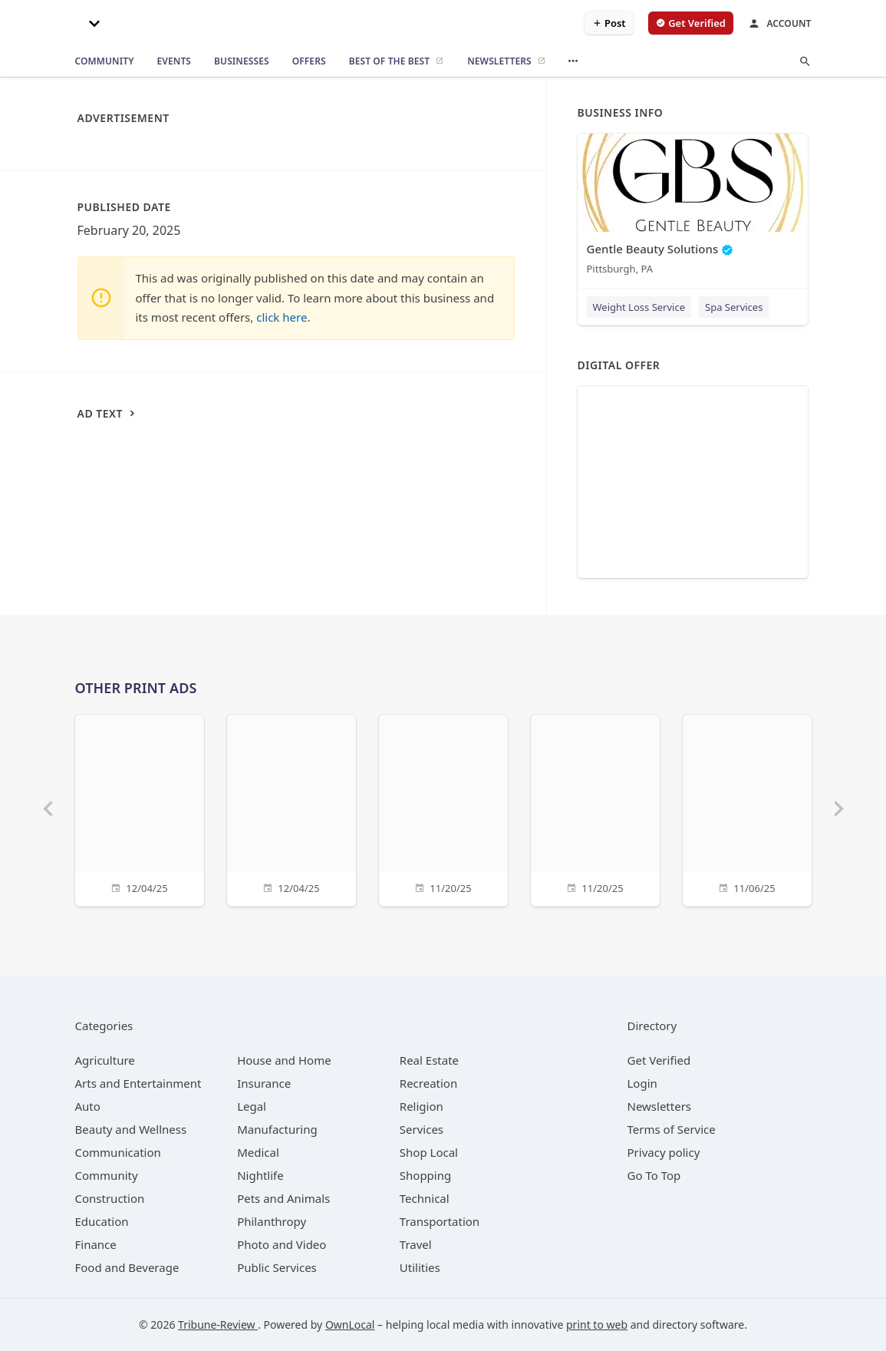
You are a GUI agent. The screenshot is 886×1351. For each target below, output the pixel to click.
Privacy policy (663, 1152)
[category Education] (102, 1221)
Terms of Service (671, 1129)
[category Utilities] (420, 1267)
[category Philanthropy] (271, 1221)
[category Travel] (416, 1244)
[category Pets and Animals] (283, 1198)
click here (281, 317)
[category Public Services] (277, 1267)
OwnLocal (350, 1324)
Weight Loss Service (639, 307)
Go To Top (654, 1175)
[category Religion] (421, 1106)
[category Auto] (87, 1106)
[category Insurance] (264, 1083)
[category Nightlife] (260, 1175)
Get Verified (659, 1060)
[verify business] (690, 23)
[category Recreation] (428, 1083)
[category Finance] (96, 1244)
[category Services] (421, 1129)
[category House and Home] (284, 1060)
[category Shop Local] (429, 1152)
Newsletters (659, 1106)
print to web (596, 1324)
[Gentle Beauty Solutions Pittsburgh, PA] (693, 207)
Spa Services (733, 307)
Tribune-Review (218, 1324)
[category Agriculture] (105, 1060)
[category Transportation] (439, 1221)
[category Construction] (110, 1198)
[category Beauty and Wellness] (131, 1129)
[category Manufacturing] (277, 1129)
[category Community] (106, 1175)
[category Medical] (258, 1152)
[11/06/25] (747, 809)
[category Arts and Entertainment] (138, 1083)
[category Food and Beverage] (127, 1267)
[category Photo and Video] (281, 1244)
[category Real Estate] (429, 1060)
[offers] (309, 61)
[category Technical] (425, 1198)
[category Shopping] (425, 1175)
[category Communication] (118, 1152)
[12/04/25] (139, 809)
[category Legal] (251, 1106)
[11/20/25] (443, 809)
